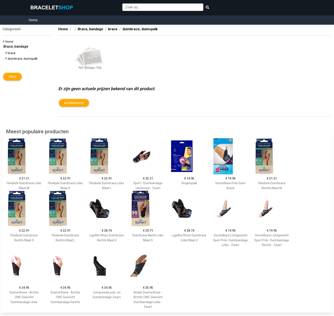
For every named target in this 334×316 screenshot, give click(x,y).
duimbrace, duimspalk (23, 58)
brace (12, 53)
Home (33, 20)
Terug (12, 76)
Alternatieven (74, 103)
